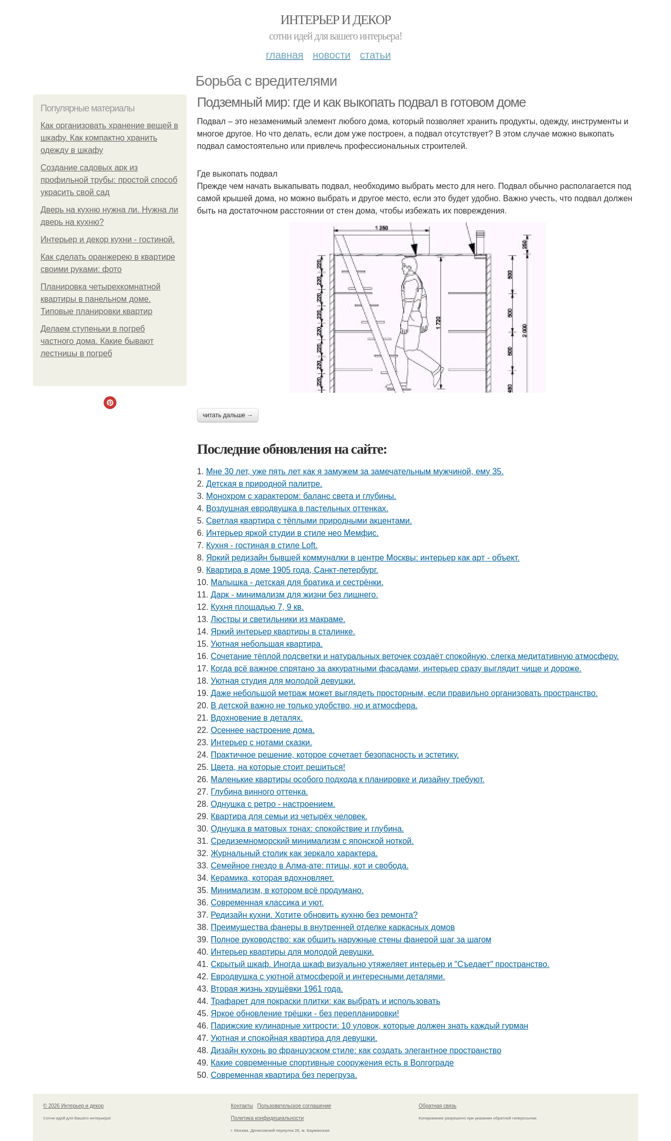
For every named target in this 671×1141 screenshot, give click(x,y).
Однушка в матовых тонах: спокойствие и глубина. (307, 828)
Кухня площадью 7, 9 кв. (257, 607)
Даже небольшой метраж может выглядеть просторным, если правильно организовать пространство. (404, 693)
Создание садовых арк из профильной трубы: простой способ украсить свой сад (109, 180)
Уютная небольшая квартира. (267, 644)
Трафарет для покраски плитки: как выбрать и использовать (326, 1001)
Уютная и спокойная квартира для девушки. (294, 1038)
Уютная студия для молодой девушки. (283, 680)
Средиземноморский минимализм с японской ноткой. (312, 841)
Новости (331, 55)
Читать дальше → (228, 415)
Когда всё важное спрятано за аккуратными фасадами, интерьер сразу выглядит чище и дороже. (396, 668)
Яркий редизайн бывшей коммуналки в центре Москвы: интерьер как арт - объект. (363, 557)
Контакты (242, 1106)
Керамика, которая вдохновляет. (272, 878)
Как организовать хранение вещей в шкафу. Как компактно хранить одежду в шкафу (109, 137)
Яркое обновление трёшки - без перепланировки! (305, 1013)
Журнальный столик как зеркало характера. (294, 853)
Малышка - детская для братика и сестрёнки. (297, 582)
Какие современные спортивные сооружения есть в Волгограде (332, 1062)
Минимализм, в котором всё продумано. (287, 890)
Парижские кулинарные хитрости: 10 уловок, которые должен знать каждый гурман (369, 1025)
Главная (284, 55)
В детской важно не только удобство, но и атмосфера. (314, 705)
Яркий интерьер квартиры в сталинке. (283, 631)
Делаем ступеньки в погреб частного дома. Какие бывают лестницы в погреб (97, 341)
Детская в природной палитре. (264, 483)
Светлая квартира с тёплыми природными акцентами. (309, 520)
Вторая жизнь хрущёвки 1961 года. (277, 988)
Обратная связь (438, 1106)
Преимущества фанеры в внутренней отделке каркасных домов (333, 927)
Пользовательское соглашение (294, 1106)
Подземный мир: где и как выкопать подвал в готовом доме (361, 102)
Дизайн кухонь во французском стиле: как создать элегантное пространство (356, 1050)
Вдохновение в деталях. (257, 717)
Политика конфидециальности (267, 1118)
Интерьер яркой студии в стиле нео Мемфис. (292, 533)
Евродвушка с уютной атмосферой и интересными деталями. (328, 976)
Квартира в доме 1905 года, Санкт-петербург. (292, 570)
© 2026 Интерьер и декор (73, 1106)
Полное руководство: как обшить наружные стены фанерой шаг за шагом (351, 939)
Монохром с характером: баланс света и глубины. (301, 496)
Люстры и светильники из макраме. (278, 619)
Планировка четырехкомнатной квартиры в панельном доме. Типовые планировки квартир (101, 299)
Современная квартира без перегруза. (284, 1075)
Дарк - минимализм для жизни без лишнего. (294, 594)
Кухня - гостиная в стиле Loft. (262, 545)
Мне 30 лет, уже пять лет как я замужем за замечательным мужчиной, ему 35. (355, 471)
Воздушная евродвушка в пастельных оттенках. (297, 508)
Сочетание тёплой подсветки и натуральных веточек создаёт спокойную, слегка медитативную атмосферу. (415, 656)
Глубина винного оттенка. (259, 791)
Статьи (375, 55)
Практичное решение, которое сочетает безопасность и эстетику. (335, 754)
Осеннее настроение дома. (263, 730)
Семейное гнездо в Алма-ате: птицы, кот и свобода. (310, 865)
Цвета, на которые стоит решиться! (278, 767)
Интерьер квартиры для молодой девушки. (292, 951)
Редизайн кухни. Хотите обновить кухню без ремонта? (314, 915)
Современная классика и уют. (267, 902)
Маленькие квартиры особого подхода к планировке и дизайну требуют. (348, 779)
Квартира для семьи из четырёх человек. (289, 816)
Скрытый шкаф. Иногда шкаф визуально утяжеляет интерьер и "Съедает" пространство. (380, 964)
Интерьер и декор (336, 19)
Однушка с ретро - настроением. (273, 804)
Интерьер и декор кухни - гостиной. (108, 239)
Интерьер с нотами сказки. (261, 742)
